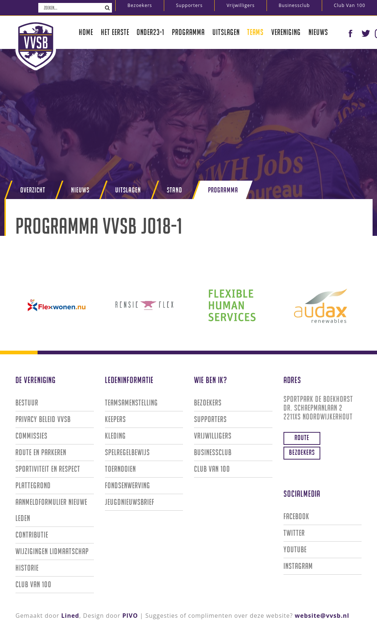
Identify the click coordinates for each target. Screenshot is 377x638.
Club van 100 (349, 5)
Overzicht (32, 190)
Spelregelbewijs (127, 452)
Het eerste (115, 32)
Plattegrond (33, 485)
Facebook (296, 516)
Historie (27, 568)
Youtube (295, 549)
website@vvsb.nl (322, 616)
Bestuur (26, 402)
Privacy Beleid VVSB (43, 419)
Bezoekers (139, 5)
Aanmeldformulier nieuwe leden (51, 510)
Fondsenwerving (127, 485)
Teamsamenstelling (131, 402)
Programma (188, 32)
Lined (70, 616)
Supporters (189, 5)
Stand (174, 190)
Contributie (31, 534)
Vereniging (286, 32)
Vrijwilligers (240, 5)
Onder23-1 (150, 32)
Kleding (115, 435)
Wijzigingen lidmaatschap (52, 551)
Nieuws (318, 32)
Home (86, 32)
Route (302, 437)
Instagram (298, 566)
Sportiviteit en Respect (47, 469)
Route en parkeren (40, 452)
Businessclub (294, 5)
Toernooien (120, 469)
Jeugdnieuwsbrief (129, 502)
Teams (255, 32)
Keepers (115, 419)
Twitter (294, 533)
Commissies (31, 435)
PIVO (130, 616)
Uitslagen (226, 32)
